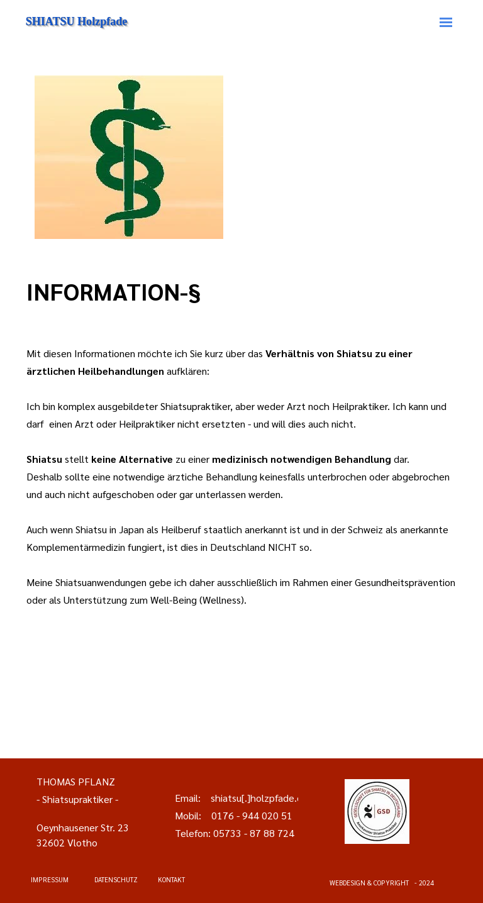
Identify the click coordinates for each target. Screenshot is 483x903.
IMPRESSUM (50, 879)
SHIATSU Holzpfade (76, 21)
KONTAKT (171, 879)
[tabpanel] (241, 291)
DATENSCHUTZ (116, 879)
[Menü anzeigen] (445, 22)
